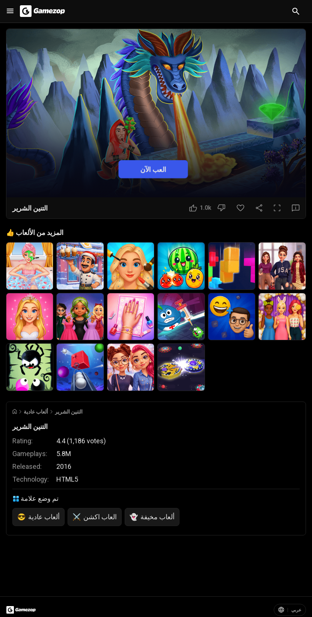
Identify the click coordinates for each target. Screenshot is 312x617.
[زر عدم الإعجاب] (221, 207)
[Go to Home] (14, 411)
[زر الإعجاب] (200, 208)
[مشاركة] (259, 207)
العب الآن (153, 169)
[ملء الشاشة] (277, 208)
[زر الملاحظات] (295, 207)
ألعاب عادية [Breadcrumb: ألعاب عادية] (36, 412)
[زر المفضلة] (240, 207)
